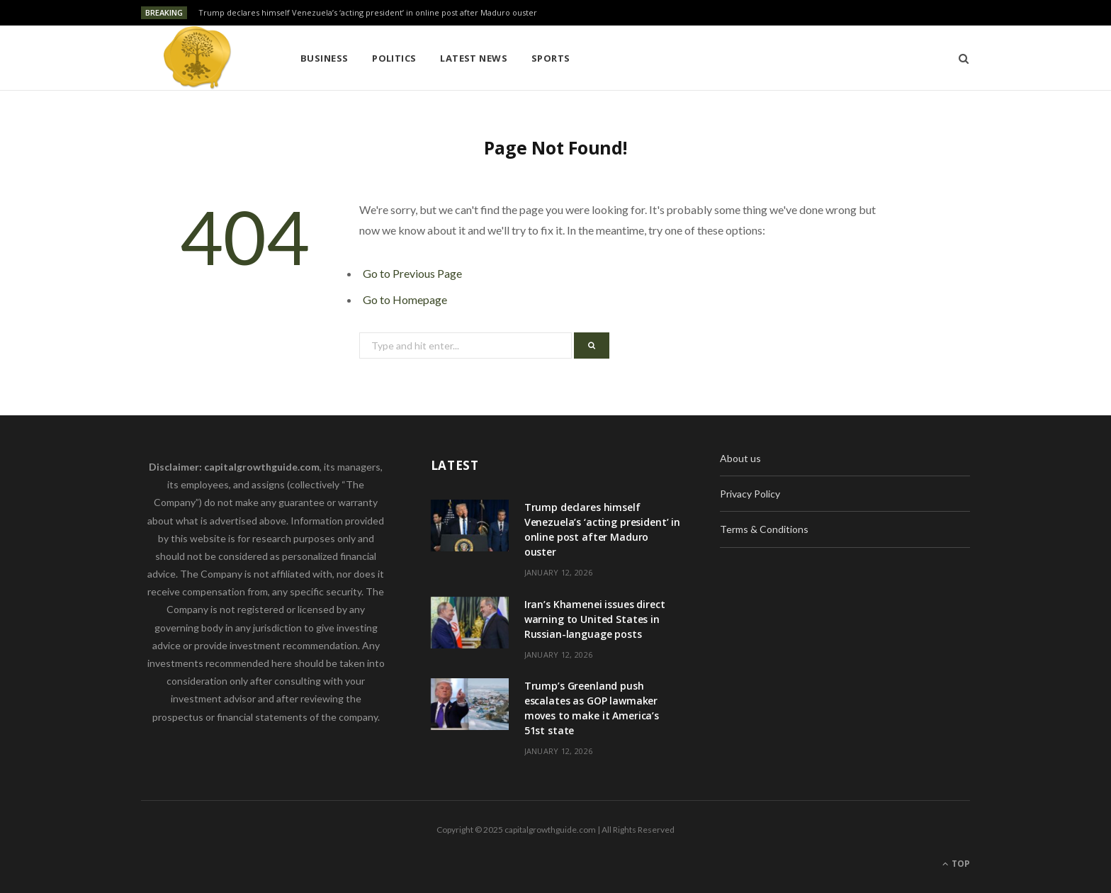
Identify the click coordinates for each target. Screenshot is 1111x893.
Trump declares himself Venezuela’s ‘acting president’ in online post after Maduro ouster (367, 13)
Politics (394, 58)
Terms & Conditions (764, 529)
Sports (550, 58)
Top (956, 864)
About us (740, 458)
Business (324, 58)
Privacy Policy (750, 494)
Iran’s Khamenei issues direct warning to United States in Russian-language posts (594, 619)
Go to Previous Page (412, 273)
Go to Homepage (405, 299)
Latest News (473, 58)
